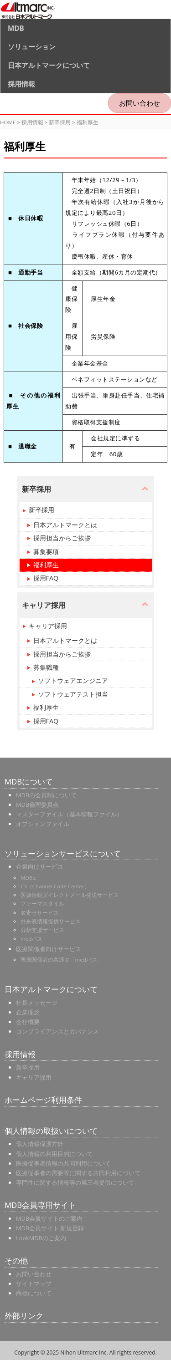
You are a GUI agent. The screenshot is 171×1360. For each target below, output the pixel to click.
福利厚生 (90, 122)
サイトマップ (34, 1283)
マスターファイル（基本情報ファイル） (69, 814)
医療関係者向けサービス (48, 949)
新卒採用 (60, 122)
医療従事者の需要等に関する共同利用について (78, 1173)
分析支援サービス (42, 930)
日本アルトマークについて (49, 65)
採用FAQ (46, 578)
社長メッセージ (36, 1002)
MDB (16, 28)
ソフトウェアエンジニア (73, 680)
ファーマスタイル (42, 903)
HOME (8, 122)
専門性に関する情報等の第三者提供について (75, 1182)
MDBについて (29, 781)
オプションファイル (42, 824)
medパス (31, 938)
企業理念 (28, 1012)
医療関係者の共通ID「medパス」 (62, 959)
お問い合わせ (139, 102)
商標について (34, 1293)
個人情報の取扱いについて (51, 1131)
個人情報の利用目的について (54, 1154)
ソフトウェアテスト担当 (73, 694)
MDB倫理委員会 (37, 804)
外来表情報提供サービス (51, 921)
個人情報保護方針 (39, 1144)
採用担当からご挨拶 (62, 538)
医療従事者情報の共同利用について (63, 1163)
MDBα (28, 877)
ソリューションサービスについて (63, 853)
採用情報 (21, 83)
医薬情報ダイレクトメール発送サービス (70, 894)
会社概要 (28, 1022)
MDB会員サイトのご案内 (49, 1218)
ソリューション (32, 46)
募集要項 (46, 551)
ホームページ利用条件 (43, 1100)
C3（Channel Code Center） (55, 886)
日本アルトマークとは (65, 524)
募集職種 (46, 667)
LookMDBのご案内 (41, 1238)
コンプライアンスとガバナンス (57, 1031)
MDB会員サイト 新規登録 (50, 1228)
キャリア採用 (48, 625)
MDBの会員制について (46, 795)
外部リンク (24, 1315)
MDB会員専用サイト (40, 1205)
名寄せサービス (40, 912)
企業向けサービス (39, 866)
